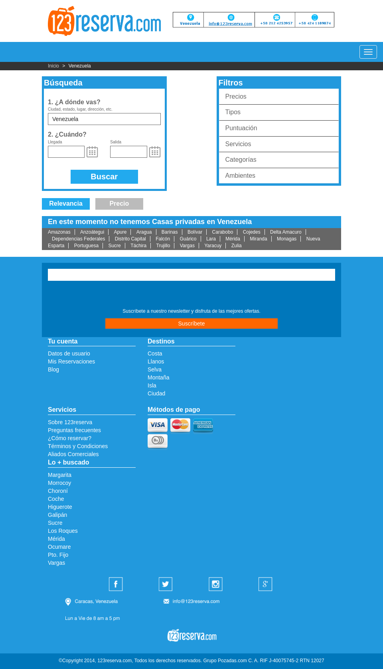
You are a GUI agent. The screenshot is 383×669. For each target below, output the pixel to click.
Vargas (187, 245)
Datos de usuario (69, 353)
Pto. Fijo (58, 555)
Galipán (57, 515)
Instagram (217, 585)
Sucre (114, 245)
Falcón (163, 239)
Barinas (170, 232)
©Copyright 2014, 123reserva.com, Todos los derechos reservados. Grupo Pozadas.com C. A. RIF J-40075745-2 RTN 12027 (191, 660)
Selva (155, 369)
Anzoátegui (92, 232)
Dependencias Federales (78, 239)
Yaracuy (212, 245)
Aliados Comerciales (73, 454)
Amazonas (59, 232)
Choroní (58, 491)
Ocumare (59, 547)
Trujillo (163, 245)
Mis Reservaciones (71, 361)
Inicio (53, 66)
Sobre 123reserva (70, 422)
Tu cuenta (62, 341)
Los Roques (63, 531)
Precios (236, 96)
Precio (119, 203)
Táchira (138, 245)
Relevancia (66, 203)
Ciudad (156, 393)
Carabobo (222, 232)
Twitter (167, 585)
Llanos (156, 361)
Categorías (241, 159)
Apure (120, 232)
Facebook (117, 585)
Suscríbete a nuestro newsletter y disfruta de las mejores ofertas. (191, 311)
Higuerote (60, 507)
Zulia (236, 245)
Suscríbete (191, 323)
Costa (155, 353)
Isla (152, 385)
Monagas (286, 239)
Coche (56, 499)
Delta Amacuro (286, 232)
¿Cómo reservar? (69, 438)
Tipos (233, 112)
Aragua (144, 232)
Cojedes (252, 232)
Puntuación (241, 128)
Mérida (232, 239)
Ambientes (240, 175)
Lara (211, 239)
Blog (53, 369)
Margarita (59, 475)
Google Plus (266, 585)
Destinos (161, 341)
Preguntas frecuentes (74, 430)
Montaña (158, 377)
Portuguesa (86, 245)
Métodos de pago (174, 409)
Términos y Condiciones (78, 446)
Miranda (258, 239)
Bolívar (195, 232)
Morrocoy (59, 483)
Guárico (188, 239)
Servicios (238, 144)
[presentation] (96, 295)
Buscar (104, 176)
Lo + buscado (68, 462)
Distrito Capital (130, 239)
